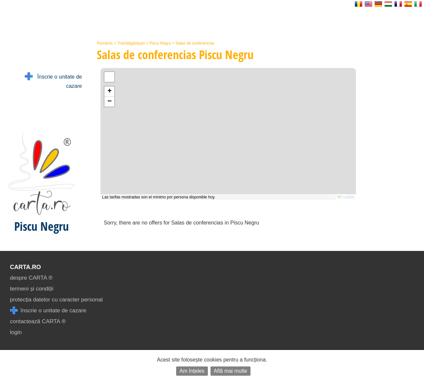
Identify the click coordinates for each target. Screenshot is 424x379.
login (16, 332)
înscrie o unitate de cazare (48, 310)
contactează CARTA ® (38, 321)
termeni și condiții (31, 289)
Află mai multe (230, 371)
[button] (109, 91)
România (105, 43)
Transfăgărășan (131, 43)
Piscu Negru (160, 43)
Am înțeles (192, 371)
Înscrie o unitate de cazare (53, 81)
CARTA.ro (25, 267)
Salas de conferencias (194, 43)
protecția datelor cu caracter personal (56, 299)
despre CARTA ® (31, 278)
